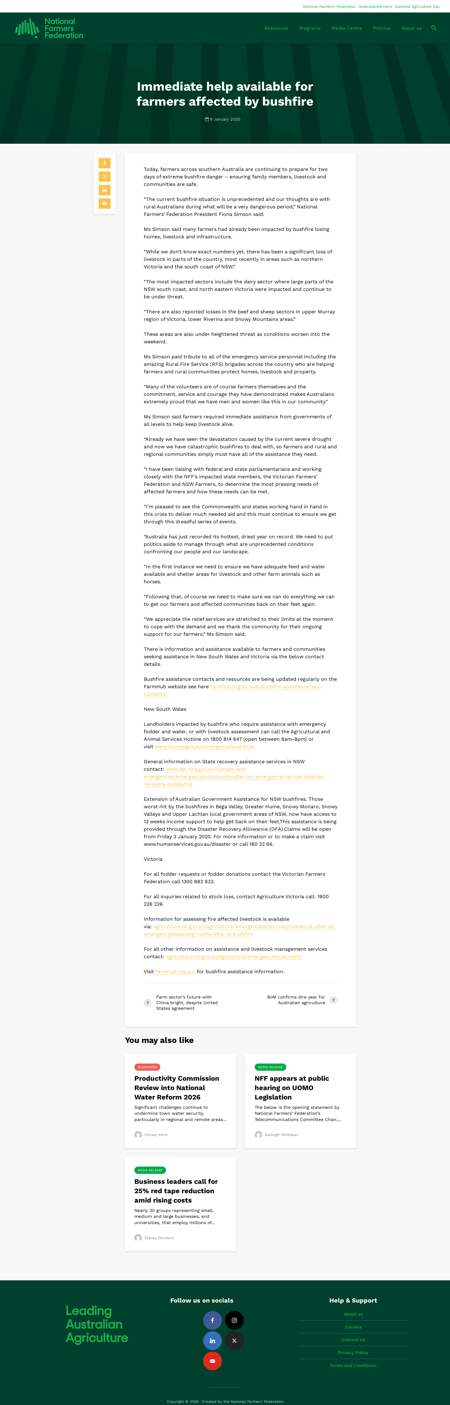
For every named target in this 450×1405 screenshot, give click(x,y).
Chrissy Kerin (151, 1135)
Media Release (270, 1067)
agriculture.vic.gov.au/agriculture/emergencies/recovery (233, 956)
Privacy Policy (353, 1341)
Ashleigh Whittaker (277, 1135)
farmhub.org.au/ (175, 971)
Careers (353, 1316)
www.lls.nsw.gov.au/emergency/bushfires (204, 747)
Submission (147, 1067)
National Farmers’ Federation (329, 6)
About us (412, 28)
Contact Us (353, 1329)
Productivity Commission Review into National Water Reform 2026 (176, 1087)
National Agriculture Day (417, 6)
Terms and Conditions (353, 1354)
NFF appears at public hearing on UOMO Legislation (292, 1087)
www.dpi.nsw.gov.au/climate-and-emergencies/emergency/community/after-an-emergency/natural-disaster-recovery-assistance (235, 776)
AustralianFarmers (375, 6)
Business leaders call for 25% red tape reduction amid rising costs (176, 1191)
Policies (382, 28)
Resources (276, 28)
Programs (310, 28)
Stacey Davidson (154, 1238)
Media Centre (347, 28)
